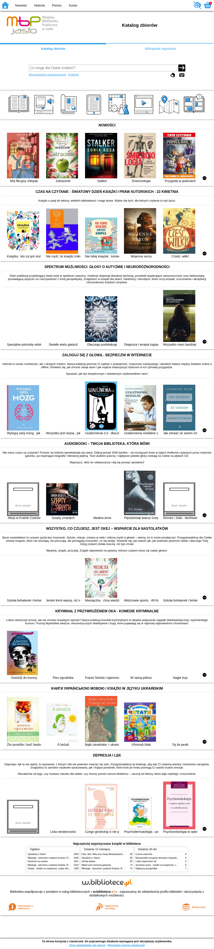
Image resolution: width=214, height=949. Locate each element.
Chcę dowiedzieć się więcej (87, 945)
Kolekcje (73, 74)
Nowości (21, 5)
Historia (39, 5)
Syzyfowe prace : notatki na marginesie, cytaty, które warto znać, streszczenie (173, 865)
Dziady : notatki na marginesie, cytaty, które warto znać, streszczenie (61, 868)
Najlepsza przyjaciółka (146, 868)
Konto (73, 5)
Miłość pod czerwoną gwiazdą (96, 865)
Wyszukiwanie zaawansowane (47, 74)
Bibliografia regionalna (160, 48)
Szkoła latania (88, 861)
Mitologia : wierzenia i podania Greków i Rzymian (51, 858)
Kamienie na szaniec (38, 861)
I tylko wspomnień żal (145, 861)
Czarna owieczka (143, 854)
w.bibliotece (104, 891)
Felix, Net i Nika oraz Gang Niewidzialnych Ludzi (105, 854)
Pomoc (57, 5)
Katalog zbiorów (53, 48)
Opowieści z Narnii (37, 854)
